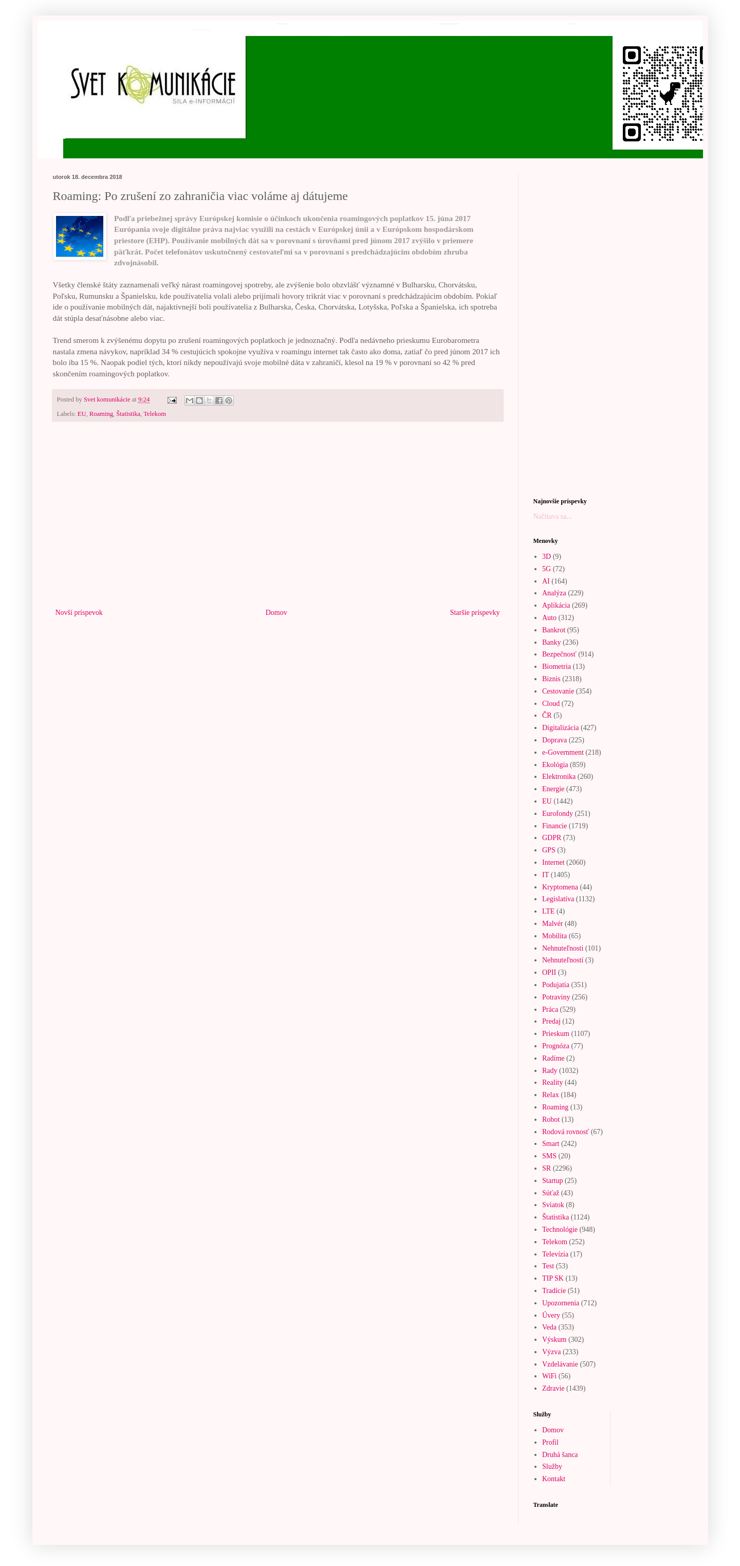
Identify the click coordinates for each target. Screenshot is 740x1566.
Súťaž (550, 1193)
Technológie (560, 1229)
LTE (548, 911)
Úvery (551, 1315)
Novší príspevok (79, 612)
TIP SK (553, 1278)
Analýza (554, 593)
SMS (549, 1156)
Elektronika (559, 776)
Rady (550, 1071)
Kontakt (553, 1479)
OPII (549, 972)
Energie (553, 789)
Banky (551, 642)
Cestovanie (558, 691)
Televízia (555, 1254)
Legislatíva (558, 899)
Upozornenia (560, 1303)
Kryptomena (560, 887)
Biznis (551, 679)
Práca (550, 1009)
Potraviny (556, 997)
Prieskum (555, 1033)
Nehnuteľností (562, 960)
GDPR (551, 838)
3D (546, 556)
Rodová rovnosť (565, 1132)
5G (546, 569)
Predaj (551, 1021)
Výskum (554, 1339)
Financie (554, 826)
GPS (549, 850)
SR (546, 1168)
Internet (553, 862)
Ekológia (555, 765)
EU (82, 413)
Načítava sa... (552, 516)
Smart (550, 1144)
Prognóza (555, 1046)
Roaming (101, 413)
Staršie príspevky (475, 612)
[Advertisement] (278, 521)
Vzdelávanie (560, 1364)
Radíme (553, 1058)
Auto (549, 618)
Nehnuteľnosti (562, 948)
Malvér (552, 923)
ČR (547, 715)
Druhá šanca (560, 1455)
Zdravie (553, 1388)
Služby (552, 1466)
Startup (552, 1181)
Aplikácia (556, 605)
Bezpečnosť (559, 654)
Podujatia (555, 985)
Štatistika (128, 413)
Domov (276, 612)
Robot (551, 1119)
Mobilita (554, 936)
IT (545, 875)
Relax (550, 1095)
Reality (552, 1082)
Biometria (556, 666)
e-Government (563, 752)
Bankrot (553, 630)
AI (546, 581)
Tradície (554, 1291)
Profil (550, 1442)
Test (548, 1266)
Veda (549, 1327)
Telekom (154, 413)
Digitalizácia (560, 728)
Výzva (551, 1352)
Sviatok (553, 1205)
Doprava (554, 740)
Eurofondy (557, 813)
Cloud (551, 703)
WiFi (549, 1376)
